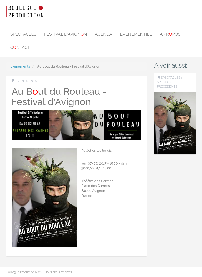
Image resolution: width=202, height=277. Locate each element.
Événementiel (136, 34)
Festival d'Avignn (65, 34)
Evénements (20, 66)
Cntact (20, 47)
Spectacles (23, 34)
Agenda (103, 34)
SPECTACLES (170, 77)
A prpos (170, 34)
